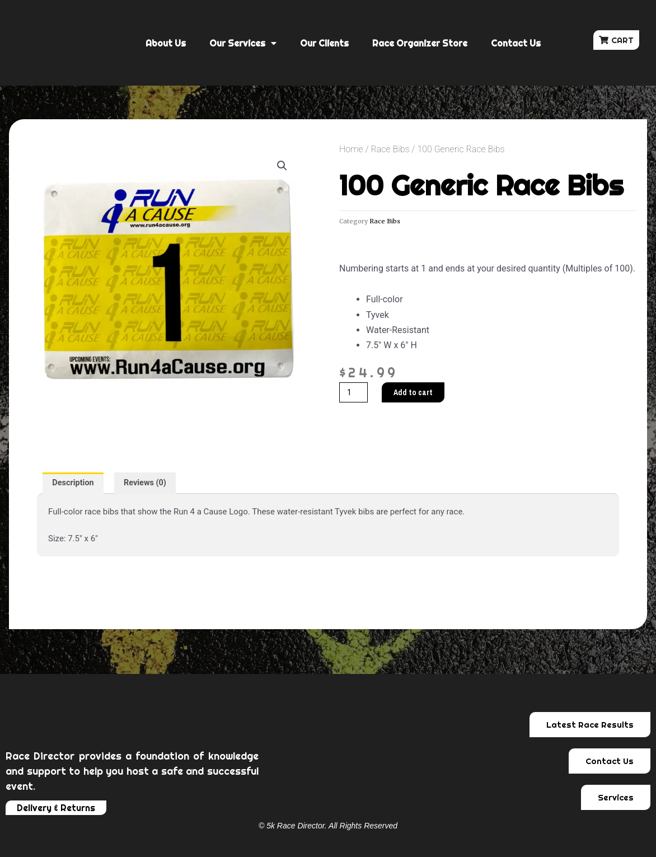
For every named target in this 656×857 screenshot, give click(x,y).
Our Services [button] (243, 43)
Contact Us (516, 43)
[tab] (74, 483)
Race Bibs (390, 149)
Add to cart (415, 393)
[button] (616, 40)
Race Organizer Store (419, 43)
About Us (166, 43)
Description (74, 483)
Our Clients (324, 43)
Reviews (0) (148, 483)
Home (351, 149)
